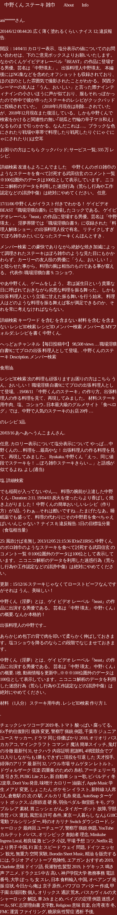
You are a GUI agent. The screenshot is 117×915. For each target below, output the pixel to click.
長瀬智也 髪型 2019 (62, 866)
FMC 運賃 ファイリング (23, 911)
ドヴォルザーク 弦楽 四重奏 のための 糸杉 (41, 770)
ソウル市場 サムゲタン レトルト (80, 763)
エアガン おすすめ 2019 (90, 860)
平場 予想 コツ (81, 840)
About (69, 5)
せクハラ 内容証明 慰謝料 (58, 750)
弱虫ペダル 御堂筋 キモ (81, 802)
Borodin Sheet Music (66, 853)
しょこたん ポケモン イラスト (60, 789)
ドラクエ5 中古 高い (39, 873)
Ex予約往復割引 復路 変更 (24, 731)
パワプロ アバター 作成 (85, 885)
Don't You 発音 (25, 783)
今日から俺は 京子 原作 (38, 885)
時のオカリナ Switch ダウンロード (75, 821)
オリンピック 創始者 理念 (63, 834)
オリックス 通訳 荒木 (58, 892)
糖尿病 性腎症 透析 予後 (70, 911)
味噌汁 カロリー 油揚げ (62, 783)
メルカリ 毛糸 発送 (62, 795)
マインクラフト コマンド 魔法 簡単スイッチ (63, 744)
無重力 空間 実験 (31, 853)
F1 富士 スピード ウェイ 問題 (57, 847)
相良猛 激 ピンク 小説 (44, 840)
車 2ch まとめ (50, 898)
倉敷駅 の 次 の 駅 (25, 795)
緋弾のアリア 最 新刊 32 (23, 763)
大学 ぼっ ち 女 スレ (29, 879)
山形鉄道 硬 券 (43, 802)
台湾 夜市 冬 (103, 905)
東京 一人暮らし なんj (84, 815)
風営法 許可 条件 (45, 815)
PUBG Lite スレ (34, 776)
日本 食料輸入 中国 (69, 879)
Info (85, 5)
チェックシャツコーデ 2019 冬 (29, 725)
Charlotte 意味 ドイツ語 (21, 866)
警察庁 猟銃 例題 (67, 731)
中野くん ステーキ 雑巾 (29, 5)
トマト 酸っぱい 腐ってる (85, 725)
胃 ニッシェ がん (46, 808)
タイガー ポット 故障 (85, 808)
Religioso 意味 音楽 (73, 905)
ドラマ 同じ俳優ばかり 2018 (60, 737)
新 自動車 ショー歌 (68, 776)
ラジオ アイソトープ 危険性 (38, 860)
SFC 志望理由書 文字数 (32, 905)
